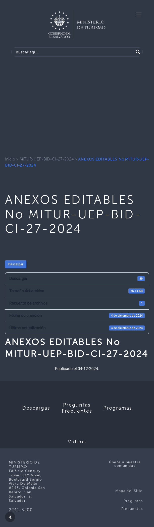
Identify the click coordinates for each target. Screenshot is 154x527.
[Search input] (74, 52)
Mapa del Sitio (129, 491)
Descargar (15, 264)
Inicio (10, 159)
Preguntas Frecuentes (132, 505)
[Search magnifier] (138, 52)
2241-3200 (21, 509)
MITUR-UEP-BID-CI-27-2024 (47, 159)
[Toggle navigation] (138, 15)
